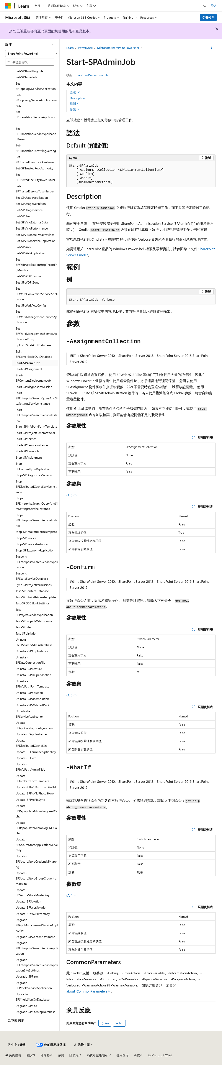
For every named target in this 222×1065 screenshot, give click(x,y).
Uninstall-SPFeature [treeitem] (29, 669)
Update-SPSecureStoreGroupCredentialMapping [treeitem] (36, 878)
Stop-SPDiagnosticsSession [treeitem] (34, 475)
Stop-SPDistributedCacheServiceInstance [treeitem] (36, 486)
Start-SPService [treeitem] (26, 439)
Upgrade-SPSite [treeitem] (26, 1006)
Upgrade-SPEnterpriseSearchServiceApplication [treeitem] (37, 948)
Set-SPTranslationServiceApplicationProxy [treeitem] (36, 133)
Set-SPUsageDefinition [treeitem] (31, 204)
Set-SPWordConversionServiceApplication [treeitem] (36, 293)
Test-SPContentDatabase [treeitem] (32, 591)
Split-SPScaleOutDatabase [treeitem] (33, 345)
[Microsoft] (8, 6)
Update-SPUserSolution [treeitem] (31, 907)
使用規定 (122, 1055)
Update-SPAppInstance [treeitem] (31, 734)
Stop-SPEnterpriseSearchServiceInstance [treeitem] (36, 520)
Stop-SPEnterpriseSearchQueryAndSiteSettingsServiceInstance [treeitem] (36, 503)
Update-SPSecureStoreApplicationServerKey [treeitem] (37, 844)
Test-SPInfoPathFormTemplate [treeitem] (36, 597)
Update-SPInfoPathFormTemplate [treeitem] (32, 778)
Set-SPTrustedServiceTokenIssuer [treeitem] (35, 189)
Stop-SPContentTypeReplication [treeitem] (33, 466)
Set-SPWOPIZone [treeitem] (27, 282)
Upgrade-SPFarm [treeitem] (27, 976)
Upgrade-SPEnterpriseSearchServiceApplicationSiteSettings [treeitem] (37, 965)
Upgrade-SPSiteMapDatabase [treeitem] (35, 1012)
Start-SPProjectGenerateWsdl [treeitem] (35, 433)
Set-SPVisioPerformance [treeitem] (32, 228)
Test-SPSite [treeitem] (23, 627)
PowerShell (85, 48)
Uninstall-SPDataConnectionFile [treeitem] (30, 660)
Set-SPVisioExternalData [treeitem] (32, 222)
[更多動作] (211, 47)
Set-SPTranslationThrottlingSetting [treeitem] (36, 148)
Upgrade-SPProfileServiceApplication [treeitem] (34, 985)
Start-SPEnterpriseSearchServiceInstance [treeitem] (36, 415)
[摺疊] (53, 44)
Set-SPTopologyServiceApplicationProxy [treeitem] (36, 100)
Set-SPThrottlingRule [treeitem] (29, 71)
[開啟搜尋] (204, 6)
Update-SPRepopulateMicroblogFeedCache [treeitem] (36, 811)
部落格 (45, 1055)
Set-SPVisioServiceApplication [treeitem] (36, 241)
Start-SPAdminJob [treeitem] (28, 363)
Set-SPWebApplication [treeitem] (31, 253)
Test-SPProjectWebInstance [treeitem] (34, 621)
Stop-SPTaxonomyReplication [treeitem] (35, 550)
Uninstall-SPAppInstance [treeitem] (32, 651)
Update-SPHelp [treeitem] (26, 758)
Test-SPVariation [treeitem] (26, 633)
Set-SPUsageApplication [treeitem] (32, 197)
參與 (61, 1055)
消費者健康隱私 (97, 1055)
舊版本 (30, 1055)
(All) (71, 495)
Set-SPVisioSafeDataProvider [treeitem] (35, 235)
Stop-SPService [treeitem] (26, 538)
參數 (75, 109)
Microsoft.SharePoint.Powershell (118, 48)
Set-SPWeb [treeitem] (23, 247)
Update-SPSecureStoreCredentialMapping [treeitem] (36, 861)
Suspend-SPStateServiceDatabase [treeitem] (32, 576)
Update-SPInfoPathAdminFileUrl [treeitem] (31, 767)
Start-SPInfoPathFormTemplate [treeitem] (36, 426)
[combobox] (32, 53)
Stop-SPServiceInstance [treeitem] (31, 544)
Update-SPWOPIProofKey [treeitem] (33, 914)
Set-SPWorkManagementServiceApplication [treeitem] (36, 316)
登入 (214, 5)
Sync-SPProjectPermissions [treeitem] (34, 585)
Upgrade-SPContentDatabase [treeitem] (35, 937)
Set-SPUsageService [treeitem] (29, 210)
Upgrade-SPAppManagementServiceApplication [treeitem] (37, 925)
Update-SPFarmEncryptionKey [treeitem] (36, 752)
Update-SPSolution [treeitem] (28, 901)
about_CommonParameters (87, 991)
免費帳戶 (208, 17)
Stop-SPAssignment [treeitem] (29, 457)
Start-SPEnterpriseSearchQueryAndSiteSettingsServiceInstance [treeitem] (36, 398)
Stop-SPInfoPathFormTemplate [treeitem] (36, 532)
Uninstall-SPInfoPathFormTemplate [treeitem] (32, 684)
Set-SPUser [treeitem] (23, 216)
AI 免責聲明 (13, 1055)
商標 (137, 1055)
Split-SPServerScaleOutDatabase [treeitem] (34, 354)
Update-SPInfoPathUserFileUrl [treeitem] (36, 787)
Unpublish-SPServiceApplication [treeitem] (30, 714)
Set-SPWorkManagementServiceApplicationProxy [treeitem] (36, 333)
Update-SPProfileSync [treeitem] (30, 800)
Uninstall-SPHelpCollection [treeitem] (33, 675)
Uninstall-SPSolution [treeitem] (29, 693)
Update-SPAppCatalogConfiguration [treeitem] (34, 725)
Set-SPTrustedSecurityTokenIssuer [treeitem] (35, 177)
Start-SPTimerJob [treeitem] (27, 451)
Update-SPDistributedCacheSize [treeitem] (31, 743)
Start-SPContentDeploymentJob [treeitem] (33, 378)
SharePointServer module (91, 75)
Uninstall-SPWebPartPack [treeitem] (32, 705)
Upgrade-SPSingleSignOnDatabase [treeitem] (32, 997)
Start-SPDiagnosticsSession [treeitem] (34, 387)
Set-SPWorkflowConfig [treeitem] (31, 305)
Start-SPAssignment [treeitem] (29, 369)
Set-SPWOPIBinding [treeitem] (29, 276)
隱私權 (73, 1055)
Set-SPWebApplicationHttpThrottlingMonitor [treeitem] (36, 264)
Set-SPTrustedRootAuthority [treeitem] (34, 168)
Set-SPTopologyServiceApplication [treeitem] (36, 86)
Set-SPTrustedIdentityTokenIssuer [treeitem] (35, 159)
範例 (75, 104)
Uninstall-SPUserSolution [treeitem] (32, 699)
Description (77, 98)
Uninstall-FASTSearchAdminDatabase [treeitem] (34, 642)
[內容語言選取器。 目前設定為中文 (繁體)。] (17, 1044)
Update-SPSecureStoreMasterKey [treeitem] (32, 892)
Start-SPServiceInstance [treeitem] (32, 445)
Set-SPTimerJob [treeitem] (26, 77)
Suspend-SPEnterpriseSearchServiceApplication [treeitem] (37, 561)
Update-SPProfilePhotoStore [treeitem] (35, 793)
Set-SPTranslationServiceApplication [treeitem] (36, 117)
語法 (75, 92)
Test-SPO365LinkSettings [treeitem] (32, 603)
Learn (70, 48)
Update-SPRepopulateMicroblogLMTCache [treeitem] (36, 827)
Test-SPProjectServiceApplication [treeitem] (34, 612)
